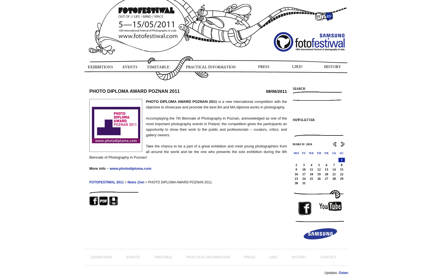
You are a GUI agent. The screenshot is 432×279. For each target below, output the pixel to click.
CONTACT (328, 257)
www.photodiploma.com (130, 168)
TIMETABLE (159, 69)
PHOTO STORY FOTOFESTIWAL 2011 (85, 84)
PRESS (264, 69)
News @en (135, 182)
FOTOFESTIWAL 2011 (106, 182)
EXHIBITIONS (100, 69)
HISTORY (334, 69)
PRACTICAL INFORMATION (212, 69)
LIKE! (298, 69)
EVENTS (129, 69)
